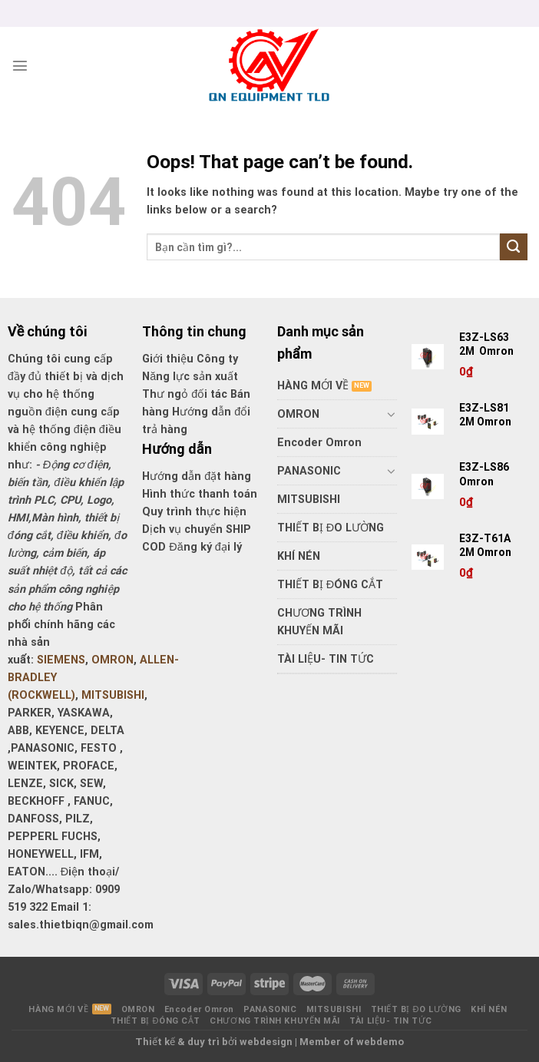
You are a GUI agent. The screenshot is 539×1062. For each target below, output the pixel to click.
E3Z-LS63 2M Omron (487, 344)
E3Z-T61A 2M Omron (486, 545)
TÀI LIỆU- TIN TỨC (325, 659)
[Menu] (20, 65)
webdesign (266, 1041)
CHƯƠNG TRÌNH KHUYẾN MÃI (319, 622)
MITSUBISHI (112, 695)
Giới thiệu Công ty (190, 359)
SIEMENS (61, 660)
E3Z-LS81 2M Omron (486, 415)
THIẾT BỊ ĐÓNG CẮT (330, 584)
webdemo (380, 1041)
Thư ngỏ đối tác (186, 394)
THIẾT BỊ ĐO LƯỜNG (330, 527)
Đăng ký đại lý (205, 547)
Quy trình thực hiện (194, 511)
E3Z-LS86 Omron (484, 474)
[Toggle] (391, 413)
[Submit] (513, 247)
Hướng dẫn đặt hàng (196, 476)
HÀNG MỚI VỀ (313, 385)
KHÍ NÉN (298, 556)
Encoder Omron (319, 442)
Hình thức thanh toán (199, 494)
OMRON (112, 660)
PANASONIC (309, 471)
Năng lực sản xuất (190, 376)
